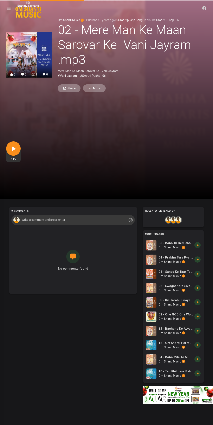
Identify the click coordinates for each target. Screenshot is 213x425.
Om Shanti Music (71, 20)
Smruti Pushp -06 (167, 20)
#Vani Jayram (67, 76)
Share (69, 88)
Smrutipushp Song (130, 20)
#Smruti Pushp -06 (93, 76)
